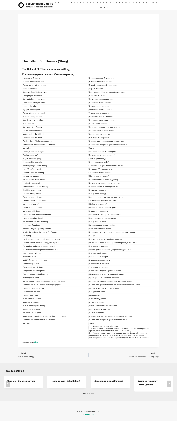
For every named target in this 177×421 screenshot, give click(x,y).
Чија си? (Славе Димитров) (21, 381)
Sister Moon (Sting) (52, 355)
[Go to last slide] (8, 384)
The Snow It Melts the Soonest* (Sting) (124, 355)
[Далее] (169, 384)
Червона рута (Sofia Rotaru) (65, 381)
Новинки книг (88, 414)
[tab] (84, 393)
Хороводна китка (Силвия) (108, 381)
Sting (36, 342)
